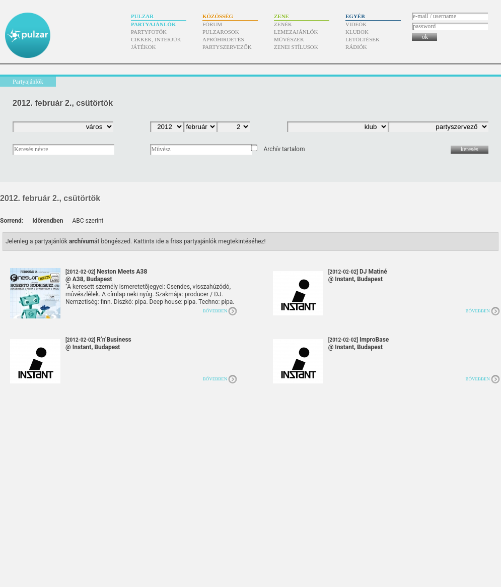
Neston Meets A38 (106, 275)
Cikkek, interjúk (156, 39)
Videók (356, 24)
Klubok (357, 32)
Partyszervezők (227, 47)
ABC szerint (87, 220)
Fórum (212, 24)
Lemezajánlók (296, 32)
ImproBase (358, 343)
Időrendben (47, 220)
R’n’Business (98, 343)
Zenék (283, 24)
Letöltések (362, 39)
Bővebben (215, 310)
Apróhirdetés (223, 39)
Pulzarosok (220, 32)
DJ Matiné (357, 275)
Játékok (143, 47)
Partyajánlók (153, 24)
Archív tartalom (284, 149)
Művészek (289, 39)
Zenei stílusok (296, 47)
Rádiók (356, 47)
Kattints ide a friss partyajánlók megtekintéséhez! (199, 241)
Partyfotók (149, 32)
